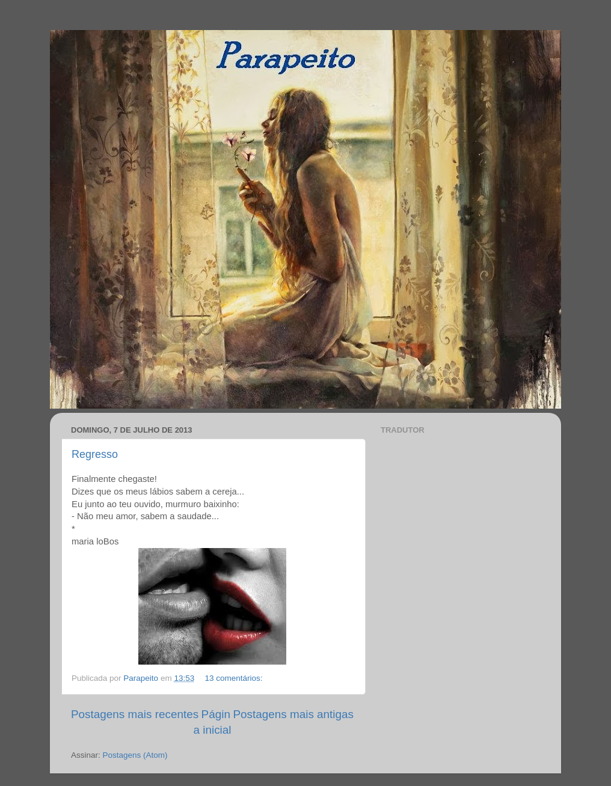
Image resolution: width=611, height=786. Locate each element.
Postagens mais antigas (293, 714)
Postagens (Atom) (135, 755)
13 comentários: (234, 678)
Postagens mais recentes (134, 714)
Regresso (95, 454)
